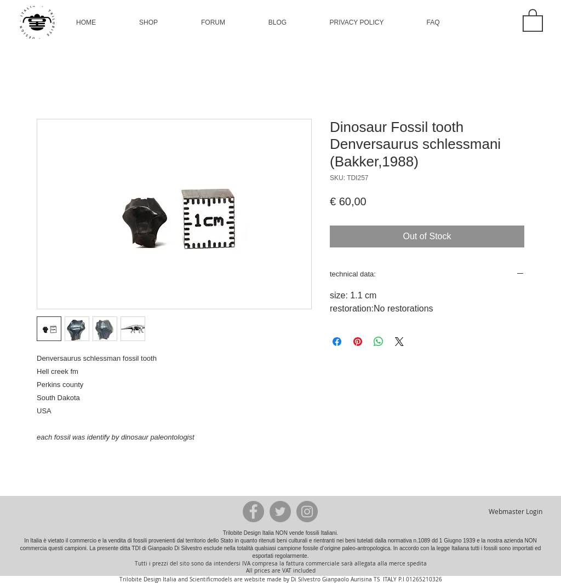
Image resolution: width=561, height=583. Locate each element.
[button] (148, 22)
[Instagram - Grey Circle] (307, 511)
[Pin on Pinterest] (357, 341)
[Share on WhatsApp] (378, 341)
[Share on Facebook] (337, 341)
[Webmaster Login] (515, 511)
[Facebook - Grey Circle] (253, 511)
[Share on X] (399, 341)
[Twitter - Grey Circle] (280, 511)
